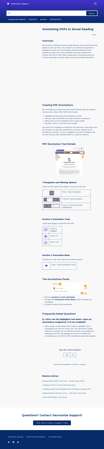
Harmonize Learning (15, 437)
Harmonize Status (55, 437)
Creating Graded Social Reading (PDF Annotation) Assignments (66, 389)
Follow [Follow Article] (94, 35)
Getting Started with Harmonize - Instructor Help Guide (64, 393)
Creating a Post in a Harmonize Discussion (58, 385)
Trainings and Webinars (17, 19)
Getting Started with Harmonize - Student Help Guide (63, 381)
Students (43, 19)
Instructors (33, 19)
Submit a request (79, 364)
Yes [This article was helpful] (67, 355)
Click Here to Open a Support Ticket (52, 423)
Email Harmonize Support (35, 437)
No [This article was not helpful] (73, 355)
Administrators (55, 19)
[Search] (52, 13)
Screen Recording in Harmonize (54, 397)
